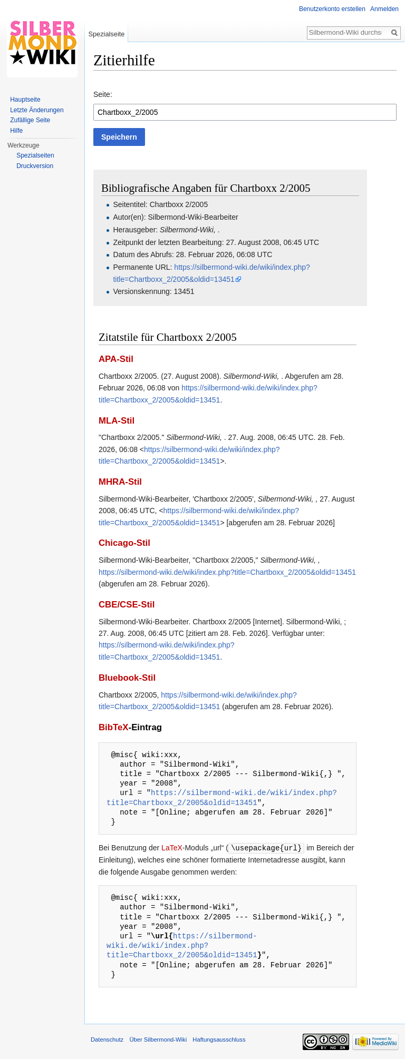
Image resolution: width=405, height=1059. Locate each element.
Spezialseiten (35, 155)
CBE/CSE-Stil (127, 605)
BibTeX (114, 727)
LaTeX (171, 848)
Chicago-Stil (124, 543)
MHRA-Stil (120, 482)
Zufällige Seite (30, 120)
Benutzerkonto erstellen (332, 9)
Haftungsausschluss (218, 1039)
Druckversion (34, 166)
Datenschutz (107, 1039)
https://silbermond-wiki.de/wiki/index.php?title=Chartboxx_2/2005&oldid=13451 (227, 572)
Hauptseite (25, 99)
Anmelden (384, 9)
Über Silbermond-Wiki (158, 1039)
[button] (119, 137)
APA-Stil (116, 359)
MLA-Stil (116, 421)
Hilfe (16, 130)
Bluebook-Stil (127, 678)
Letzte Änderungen (36, 110)
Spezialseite (106, 34)
